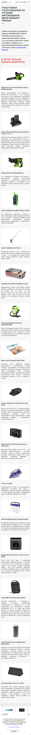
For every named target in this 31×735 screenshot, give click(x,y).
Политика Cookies (14, 727)
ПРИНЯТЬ (14, 731)
